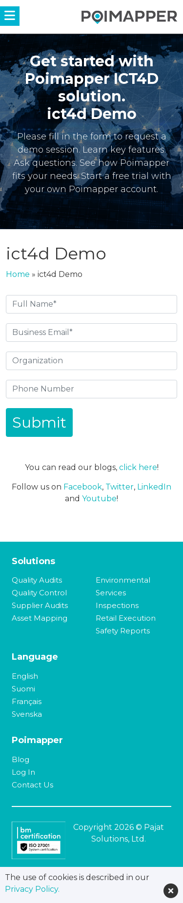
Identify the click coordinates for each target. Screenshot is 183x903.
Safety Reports (123, 630)
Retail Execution (126, 618)
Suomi (23, 688)
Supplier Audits (40, 605)
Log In (23, 772)
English (25, 676)
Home (18, 274)
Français (26, 701)
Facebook (82, 486)
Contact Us (32, 784)
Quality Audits (37, 580)
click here (138, 467)
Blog (20, 759)
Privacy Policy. (32, 889)
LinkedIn (154, 486)
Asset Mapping (39, 618)
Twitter (119, 486)
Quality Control (39, 592)
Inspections (117, 605)
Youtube (99, 498)
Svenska (27, 714)
